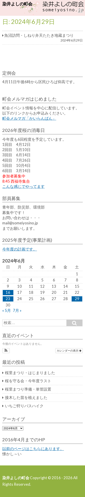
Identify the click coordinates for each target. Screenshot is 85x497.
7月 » (17, 310)
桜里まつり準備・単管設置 (28, 389)
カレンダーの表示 (69, 350)
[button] (6, 350)
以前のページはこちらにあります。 (33, 448)
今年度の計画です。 (19, 249)
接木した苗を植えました (26, 397)
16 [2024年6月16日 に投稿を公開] (8, 292)
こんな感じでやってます (23, 186)
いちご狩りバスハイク (24, 406)
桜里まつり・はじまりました (30, 372)
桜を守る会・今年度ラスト (28, 381)
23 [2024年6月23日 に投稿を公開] (8, 299)
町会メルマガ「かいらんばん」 (29, 118)
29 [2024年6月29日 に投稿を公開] (77, 299)
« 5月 (6, 310)
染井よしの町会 (17, 3)
